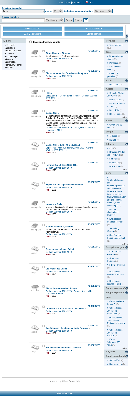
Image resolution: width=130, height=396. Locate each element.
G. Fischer (114, 163)
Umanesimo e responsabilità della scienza (66, 308)
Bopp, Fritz (51, 148)
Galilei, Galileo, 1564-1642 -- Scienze (115, 333)
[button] (58, 11)
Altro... (125, 117)
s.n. (111, 148)
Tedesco (113, 136)
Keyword (110, 351)
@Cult (65, 381)
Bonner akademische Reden (113, 212)
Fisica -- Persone (117, 265)
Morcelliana (114, 166)
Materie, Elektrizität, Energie (59, 227)
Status (109, 80)
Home (61, 3)
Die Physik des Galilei (56, 269)
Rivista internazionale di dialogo (61, 288)
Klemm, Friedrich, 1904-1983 (71, 148)
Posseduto (114, 84)
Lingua (109, 131)
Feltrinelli (113, 159)
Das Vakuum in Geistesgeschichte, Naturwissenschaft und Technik (78, 328)
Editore (110, 144)
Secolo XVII (114, 360)
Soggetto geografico (117, 288)
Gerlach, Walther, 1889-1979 (59, 58)
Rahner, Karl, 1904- (83, 291)
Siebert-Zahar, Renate (70, 96)
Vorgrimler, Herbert (54, 293)
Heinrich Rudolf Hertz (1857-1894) (62, 165)
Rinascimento (115, 364)
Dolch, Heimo (80, 128)
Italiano (112, 140)
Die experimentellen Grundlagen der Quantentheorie (71, 73)
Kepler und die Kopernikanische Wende (65, 184)
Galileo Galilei (52, 113)
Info (68, 3)
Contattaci (76, 3)
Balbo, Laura (52, 96)
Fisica (49, 93)
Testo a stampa (116, 45)
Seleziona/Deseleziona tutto (46, 42)
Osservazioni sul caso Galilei (60, 249)
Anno (109, 120)
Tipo (108, 52)
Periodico (113, 63)
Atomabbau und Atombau (58, 53)
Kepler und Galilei (54, 204)
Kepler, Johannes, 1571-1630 (114, 342)
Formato (110, 41)
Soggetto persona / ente (116, 294)
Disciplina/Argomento (117, 247)
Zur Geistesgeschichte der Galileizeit (63, 347)
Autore (109, 89)
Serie (109, 173)
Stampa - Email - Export (14, 38)
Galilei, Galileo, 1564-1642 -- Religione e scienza (116, 320)
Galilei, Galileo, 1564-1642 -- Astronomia (115, 311)
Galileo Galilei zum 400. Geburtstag (63, 145)
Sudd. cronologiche (116, 356)
